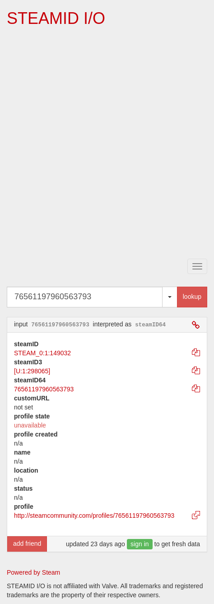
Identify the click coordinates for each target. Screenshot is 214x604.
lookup (192, 296)
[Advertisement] (107, 144)
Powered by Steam (33, 572)
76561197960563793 (44, 389)
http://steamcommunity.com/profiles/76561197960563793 (94, 515)
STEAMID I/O (56, 18)
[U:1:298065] (32, 371)
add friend (27, 543)
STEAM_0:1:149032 (42, 353)
